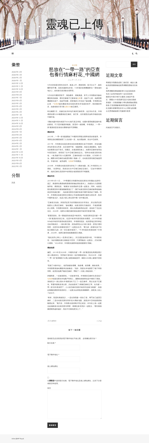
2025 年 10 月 (17, 89)
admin (53, 321)
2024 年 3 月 (17, 143)
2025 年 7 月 (17, 97)
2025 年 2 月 (17, 112)
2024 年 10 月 (17, 123)
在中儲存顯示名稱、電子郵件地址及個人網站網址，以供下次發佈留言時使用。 (74, 382)
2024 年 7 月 (17, 132)
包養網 (56, 104)
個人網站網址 (52, 366)
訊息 (13, 182)
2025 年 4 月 (17, 106)
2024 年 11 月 (17, 120)
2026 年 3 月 (17, 75)
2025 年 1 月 (17, 115)
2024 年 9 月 (17, 126)
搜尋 (134, 64)
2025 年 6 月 (17, 100)
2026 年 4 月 (17, 72)
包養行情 (67, 106)
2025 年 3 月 (17, 109)
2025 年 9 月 (17, 92)
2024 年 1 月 (17, 149)
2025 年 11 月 (17, 86)
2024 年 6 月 (17, 135)
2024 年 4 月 (17, 140)
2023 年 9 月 (17, 160)
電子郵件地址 (53, 354)
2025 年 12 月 (17, 83)
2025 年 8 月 (17, 95)
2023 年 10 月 (17, 157)
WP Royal (20, 439)
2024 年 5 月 (17, 137)
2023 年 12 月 (17, 152)
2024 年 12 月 (17, 117)
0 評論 (99, 321)
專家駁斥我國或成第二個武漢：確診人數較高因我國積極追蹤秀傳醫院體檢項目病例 (121, 85)
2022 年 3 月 (17, 166)
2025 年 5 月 (17, 103)
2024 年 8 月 (17, 129)
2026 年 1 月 (17, 80)
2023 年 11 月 (17, 155)
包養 (79, 98)
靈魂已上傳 (74, 23)
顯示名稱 (51, 343)
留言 (49, 388)
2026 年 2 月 (17, 77)
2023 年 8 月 (17, 163)
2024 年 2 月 (17, 146)
